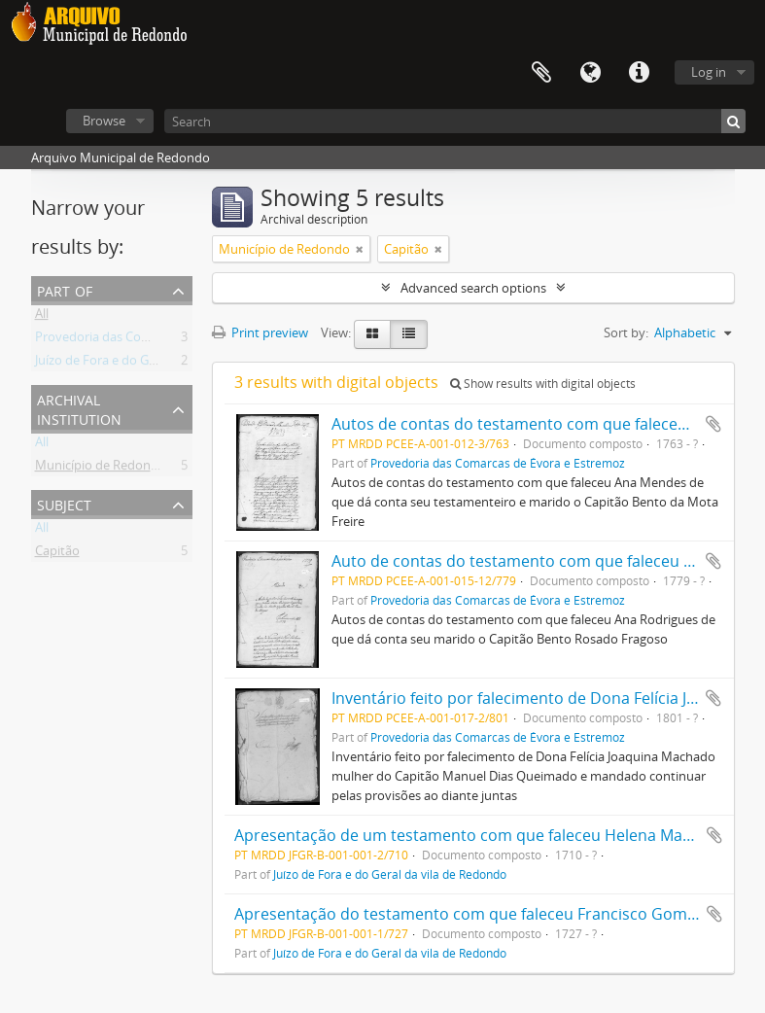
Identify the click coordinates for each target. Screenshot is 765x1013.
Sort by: (626, 332)
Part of (64, 289)
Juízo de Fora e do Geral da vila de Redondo (159, 363)
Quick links (638, 73)
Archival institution (79, 408)
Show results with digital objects (543, 383)
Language (590, 73)
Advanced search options (473, 288)
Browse (104, 120)
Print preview (260, 332)
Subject (64, 503)
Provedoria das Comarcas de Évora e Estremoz (169, 340)
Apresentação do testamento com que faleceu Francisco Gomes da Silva (498, 914)
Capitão (57, 554)
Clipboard (541, 73)
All (42, 317)
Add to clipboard (713, 424)
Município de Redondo (100, 468)
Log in (708, 72)
